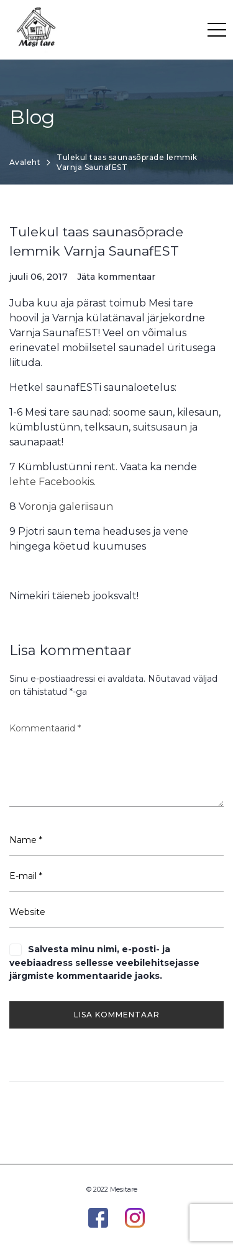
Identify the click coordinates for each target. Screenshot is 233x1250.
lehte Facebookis (51, 482)
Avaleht (24, 162)
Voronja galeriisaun (66, 506)
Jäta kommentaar (116, 277)
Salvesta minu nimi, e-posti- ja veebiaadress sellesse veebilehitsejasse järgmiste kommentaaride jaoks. (104, 962)
